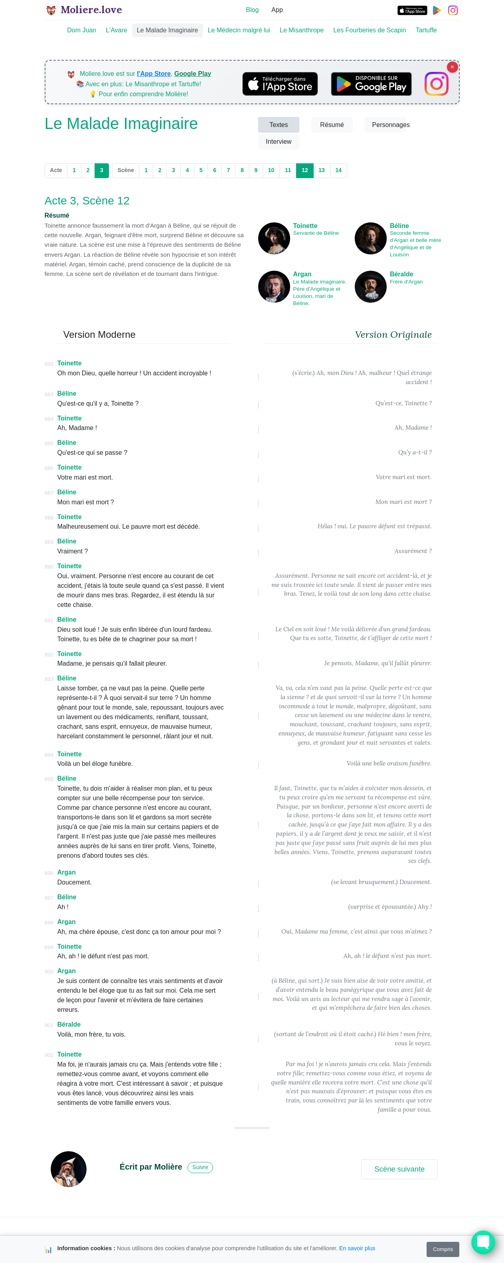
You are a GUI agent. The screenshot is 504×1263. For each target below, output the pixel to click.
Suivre (200, 1167)
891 (49, 620)
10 (271, 170)
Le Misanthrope (302, 30)
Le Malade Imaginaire (167, 30)
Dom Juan (81, 30)
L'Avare (116, 30)
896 (49, 873)
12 (307, 170)
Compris (443, 1249)
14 (338, 170)
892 (49, 655)
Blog (252, 9)
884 (49, 419)
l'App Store (154, 73)
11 (288, 170)
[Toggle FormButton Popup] (483, 1242)
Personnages (389, 124)
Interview (278, 141)
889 (49, 542)
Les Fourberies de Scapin (369, 30)
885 (49, 443)
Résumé (332, 124)
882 (49, 364)
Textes (278, 124)
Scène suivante (399, 1169)
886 (49, 468)
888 (49, 518)
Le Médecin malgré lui (239, 30)
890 (49, 567)
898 (49, 923)
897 (49, 898)
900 (49, 972)
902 (49, 1055)
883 (49, 394)
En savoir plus (357, 1248)
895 (49, 779)
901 (49, 1025)
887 (49, 493)
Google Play (192, 73)
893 (49, 679)
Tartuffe (426, 30)
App (277, 9)
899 (49, 947)
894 (49, 755)
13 (321, 170)
